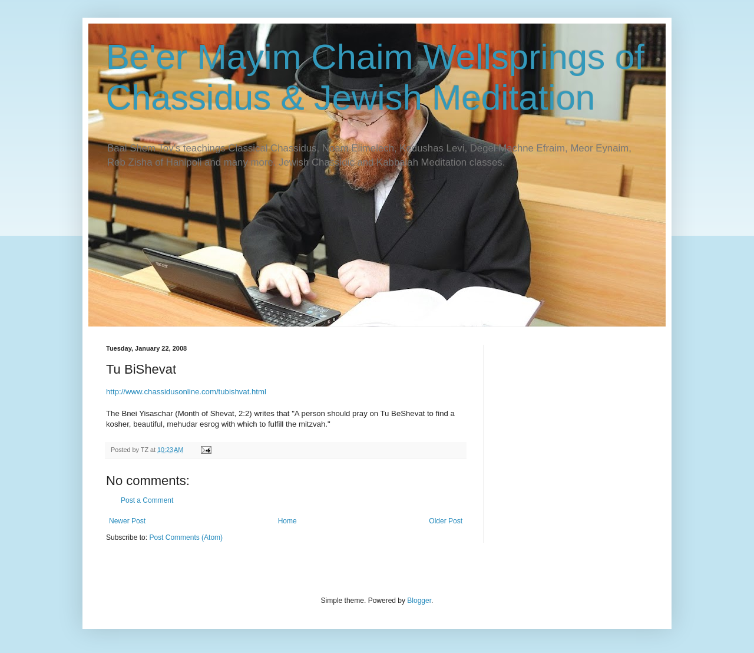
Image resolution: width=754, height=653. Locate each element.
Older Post (445, 521)
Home (287, 521)
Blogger (419, 600)
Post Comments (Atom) (186, 537)
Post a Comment (147, 500)
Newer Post (127, 521)
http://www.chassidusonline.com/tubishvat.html (186, 391)
